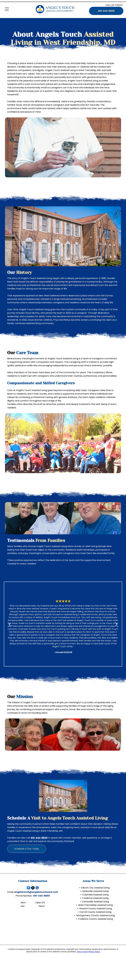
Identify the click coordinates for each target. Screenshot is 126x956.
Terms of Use (82, 951)
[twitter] (33, 888)
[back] (9, 624)
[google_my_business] (37, 888)
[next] (116, 624)
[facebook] (28, 888)
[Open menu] (7, 9)
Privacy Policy (94, 951)
